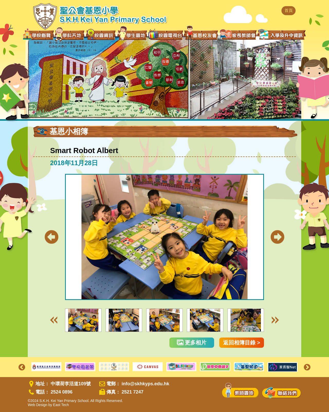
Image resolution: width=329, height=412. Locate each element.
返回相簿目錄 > (241, 342)
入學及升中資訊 (281, 34)
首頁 (289, 10)
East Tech (61, 405)
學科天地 (70, 35)
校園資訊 (101, 35)
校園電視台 (165, 35)
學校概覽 (38, 35)
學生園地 (132, 34)
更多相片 (192, 342)
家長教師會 (238, 34)
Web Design (37, 405)
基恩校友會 (201, 35)
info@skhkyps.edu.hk (145, 383)
